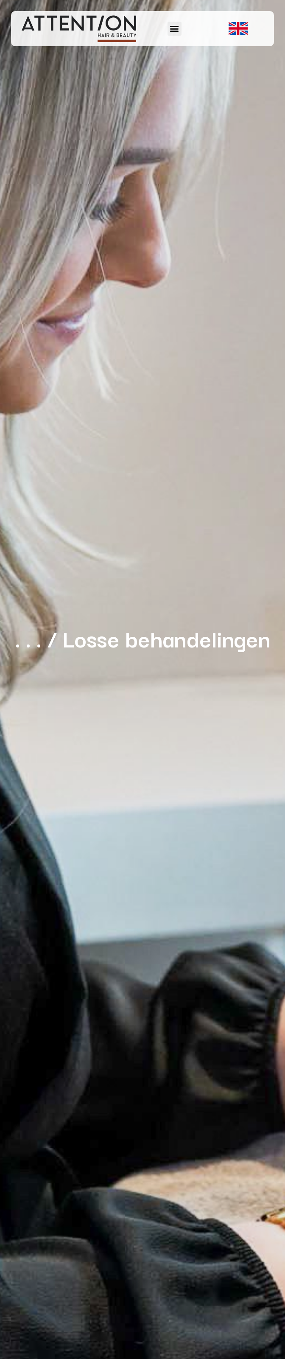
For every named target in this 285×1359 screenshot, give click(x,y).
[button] (175, 29)
